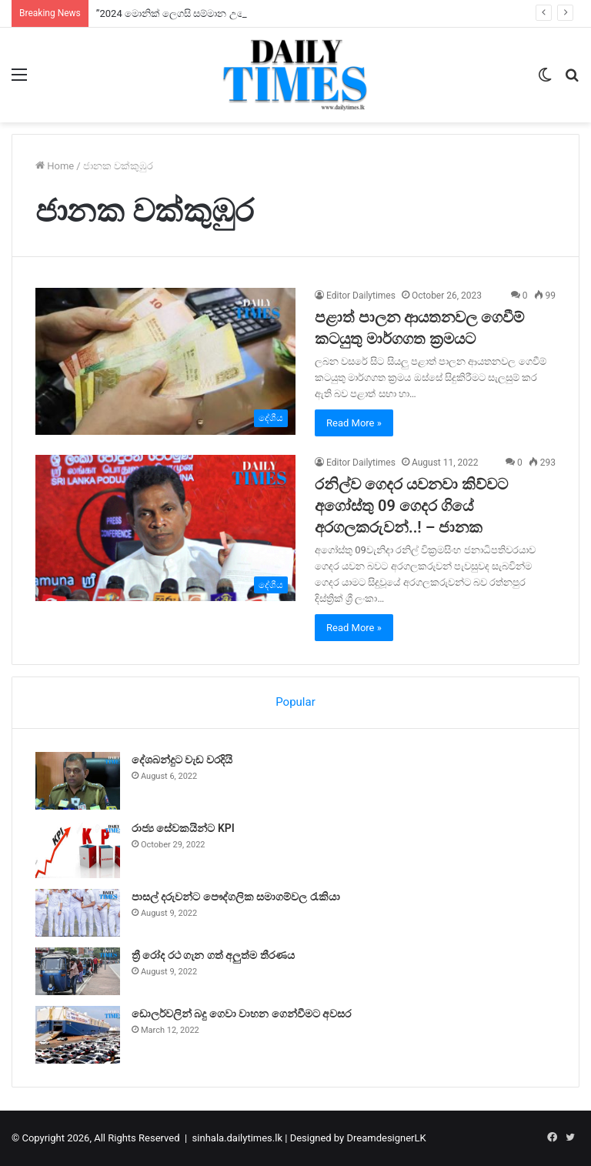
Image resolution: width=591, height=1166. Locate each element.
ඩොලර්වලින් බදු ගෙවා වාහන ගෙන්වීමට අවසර (241, 1013)
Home (54, 166)
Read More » (354, 423)
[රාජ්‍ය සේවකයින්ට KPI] (77, 849)
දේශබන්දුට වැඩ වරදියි (182, 759)
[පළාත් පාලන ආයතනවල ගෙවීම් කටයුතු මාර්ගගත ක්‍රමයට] (165, 361)
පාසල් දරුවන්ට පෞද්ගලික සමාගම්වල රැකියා (236, 896)
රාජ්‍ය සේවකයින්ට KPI (183, 828)
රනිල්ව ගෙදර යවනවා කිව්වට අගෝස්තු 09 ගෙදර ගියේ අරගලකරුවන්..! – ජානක (411, 505)
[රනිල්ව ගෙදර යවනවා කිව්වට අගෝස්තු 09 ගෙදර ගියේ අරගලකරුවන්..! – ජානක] (165, 528)
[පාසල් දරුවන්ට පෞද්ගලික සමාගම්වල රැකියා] (77, 913)
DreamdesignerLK (386, 1138)
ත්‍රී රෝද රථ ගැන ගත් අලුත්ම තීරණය (213, 955)
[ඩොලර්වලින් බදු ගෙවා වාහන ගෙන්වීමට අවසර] (77, 1035)
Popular (295, 702)
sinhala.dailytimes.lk (237, 1138)
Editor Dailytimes (361, 295)
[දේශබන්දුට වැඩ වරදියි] (77, 781)
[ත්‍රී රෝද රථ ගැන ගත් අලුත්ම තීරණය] (77, 971)
